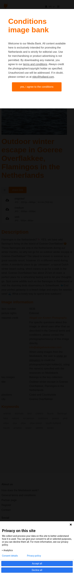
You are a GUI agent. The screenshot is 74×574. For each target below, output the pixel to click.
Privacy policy (34, 555)
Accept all (37, 563)
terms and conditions (35, 64)
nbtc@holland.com (43, 76)
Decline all (37, 570)
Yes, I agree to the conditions (37, 86)
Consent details (10, 555)
